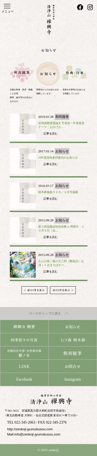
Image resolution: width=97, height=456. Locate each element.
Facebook (24, 379)
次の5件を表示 (63, 290)
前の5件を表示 (34, 290)
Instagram (72, 379)
